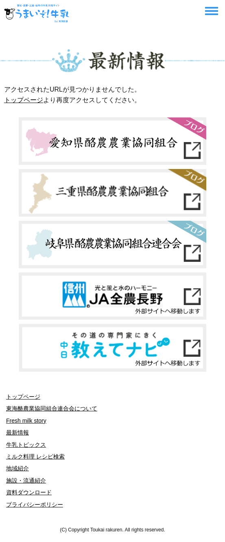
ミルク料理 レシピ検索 (35, 456)
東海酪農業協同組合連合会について (51, 408)
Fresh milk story (26, 420)
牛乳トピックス (26, 444)
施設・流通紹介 (26, 480)
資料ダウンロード (29, 492)
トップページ (23, 100)
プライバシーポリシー (34, 504)
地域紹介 (17, 468)
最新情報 (17, 432)
